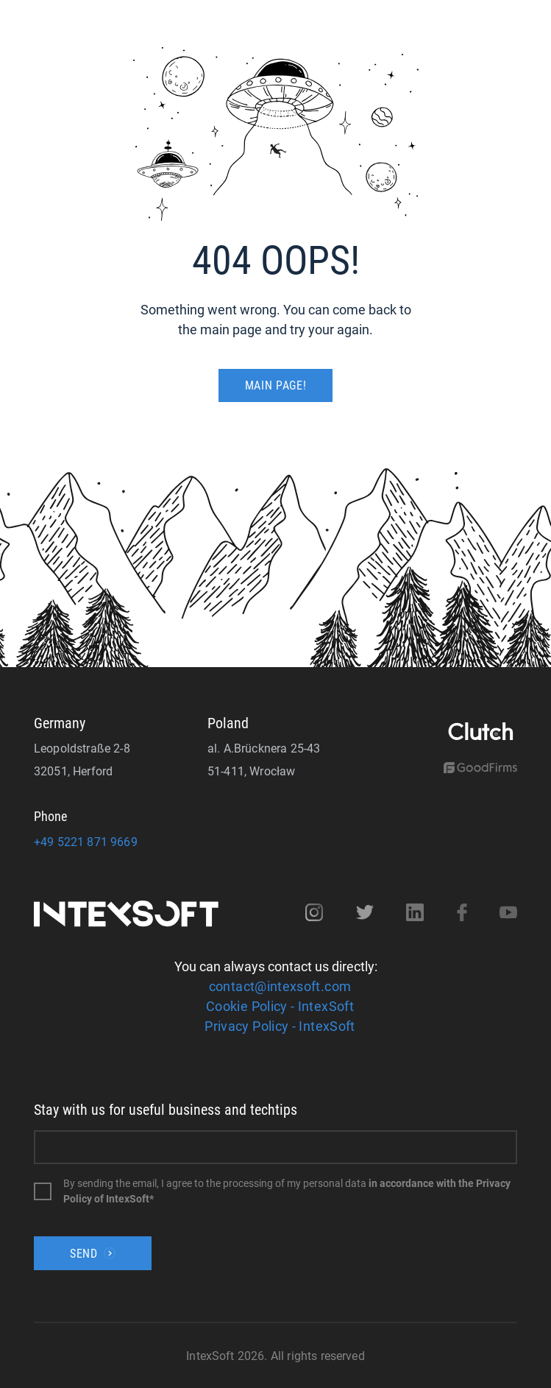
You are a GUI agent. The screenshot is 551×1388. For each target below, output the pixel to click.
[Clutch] (480, 732)
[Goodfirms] (480, 769)
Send (92, 1254)
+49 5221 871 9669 (86, 842)
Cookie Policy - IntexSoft (280, 1006)
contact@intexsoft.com (280, 986)
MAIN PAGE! (275, 385)
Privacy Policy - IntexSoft (280, 1026)
